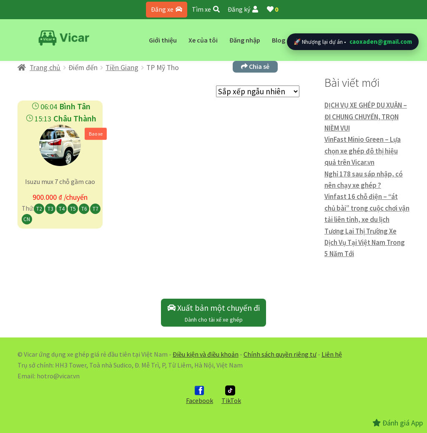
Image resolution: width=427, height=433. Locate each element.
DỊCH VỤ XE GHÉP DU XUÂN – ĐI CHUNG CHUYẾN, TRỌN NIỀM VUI (365, 117)
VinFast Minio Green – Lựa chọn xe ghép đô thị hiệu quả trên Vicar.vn (362, 151)
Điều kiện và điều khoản (206, 354)
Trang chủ (45, 67)
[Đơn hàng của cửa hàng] (257, 91)
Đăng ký (243, 9)
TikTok (231, 395)
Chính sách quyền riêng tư (280, 354)
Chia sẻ (255, 66)
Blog (278, 40)
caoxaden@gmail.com (380, 41)
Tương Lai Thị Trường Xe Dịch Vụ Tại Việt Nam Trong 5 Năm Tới (364, 243)
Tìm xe (206, 9)
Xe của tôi (203, 40)
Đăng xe (166, 9)
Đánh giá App (397, 423)
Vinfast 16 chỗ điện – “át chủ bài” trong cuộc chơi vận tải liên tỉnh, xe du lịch (366, 208)
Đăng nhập (244, 40)
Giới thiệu (163, 40)
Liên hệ (332, 354)
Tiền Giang (121, 67)
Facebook (199, 395)
